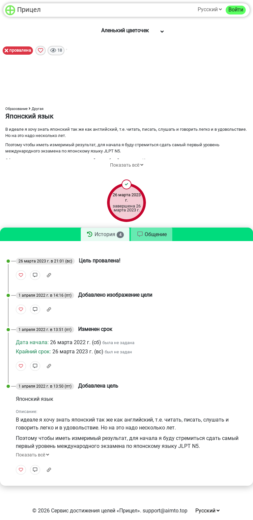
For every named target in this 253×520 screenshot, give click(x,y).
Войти (235, 10)
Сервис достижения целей (83, 510)
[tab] (105, 234)
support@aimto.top (165, 510)
